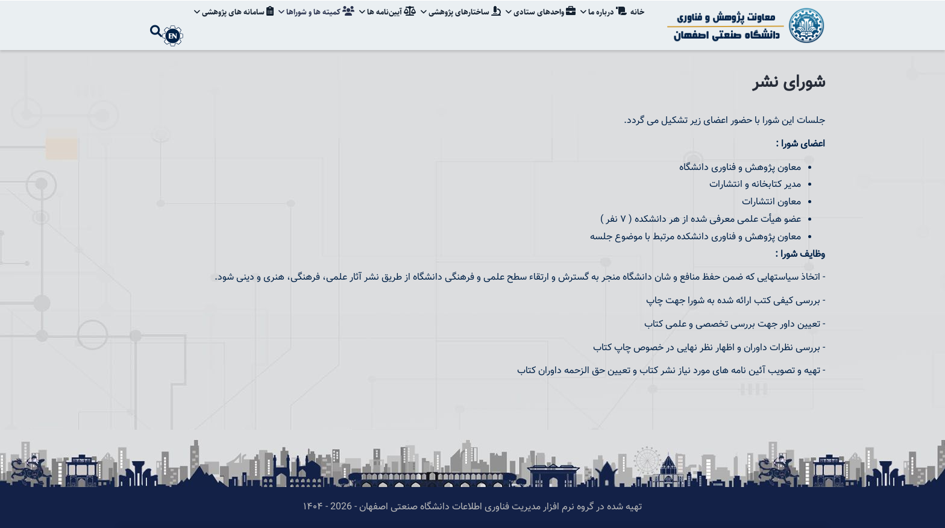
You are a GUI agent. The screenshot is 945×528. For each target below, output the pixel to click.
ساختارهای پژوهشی (461, 20)
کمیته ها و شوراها (316, 20)
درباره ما (603, 20)
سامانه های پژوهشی (234, 20)
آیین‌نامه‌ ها (387, 20)
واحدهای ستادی (541, 20)
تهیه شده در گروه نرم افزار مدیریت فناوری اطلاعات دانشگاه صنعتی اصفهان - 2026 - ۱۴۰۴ (472, 507)
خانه (637, 20)
